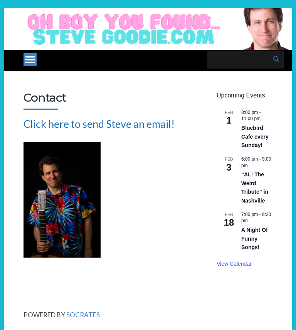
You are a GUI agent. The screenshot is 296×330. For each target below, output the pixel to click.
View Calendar (234, 264)
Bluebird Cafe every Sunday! (255, 136)
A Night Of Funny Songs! (254, 238)
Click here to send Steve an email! (99, 123)
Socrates (83, 315)
